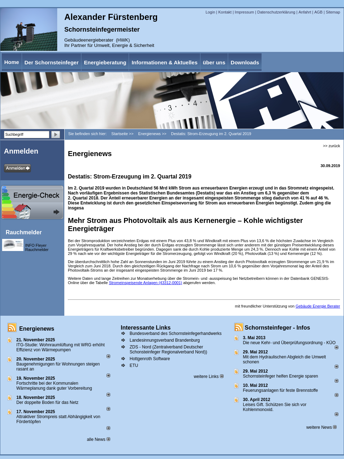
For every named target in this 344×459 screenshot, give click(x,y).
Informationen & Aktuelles (164, 62)
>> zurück (331, 146)
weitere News (321, 427)
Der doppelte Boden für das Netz (47, 402)
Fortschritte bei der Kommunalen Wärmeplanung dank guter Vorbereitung (54, 386)
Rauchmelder (24, 232)
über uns (214, 62)
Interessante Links (146, 328)
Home (11, 62)
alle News (98, 439)
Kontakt (224, 12)
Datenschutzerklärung (276, 12)
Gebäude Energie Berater (318, 306)
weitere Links (208, 376)
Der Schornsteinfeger (52, 62)
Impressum (244, 12)
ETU (134, 365)
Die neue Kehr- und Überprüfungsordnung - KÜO (289, 342)
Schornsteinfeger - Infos (277, 328)
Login (210, 12)
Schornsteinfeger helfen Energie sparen (280, 376)
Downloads (245, 62)
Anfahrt (305, 12)
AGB (318, 12)
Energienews (36, 329)
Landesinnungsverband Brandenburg (165, 340)
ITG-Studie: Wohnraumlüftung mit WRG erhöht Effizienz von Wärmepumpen (60, 347)
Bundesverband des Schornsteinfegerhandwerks (176, 333)
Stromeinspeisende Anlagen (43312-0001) (145, 283)
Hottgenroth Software (150, 358)
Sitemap (333, 12)
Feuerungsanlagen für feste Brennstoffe (280, 390)
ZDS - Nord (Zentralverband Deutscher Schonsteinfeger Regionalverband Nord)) (168, 349)
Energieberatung (105, 62)
